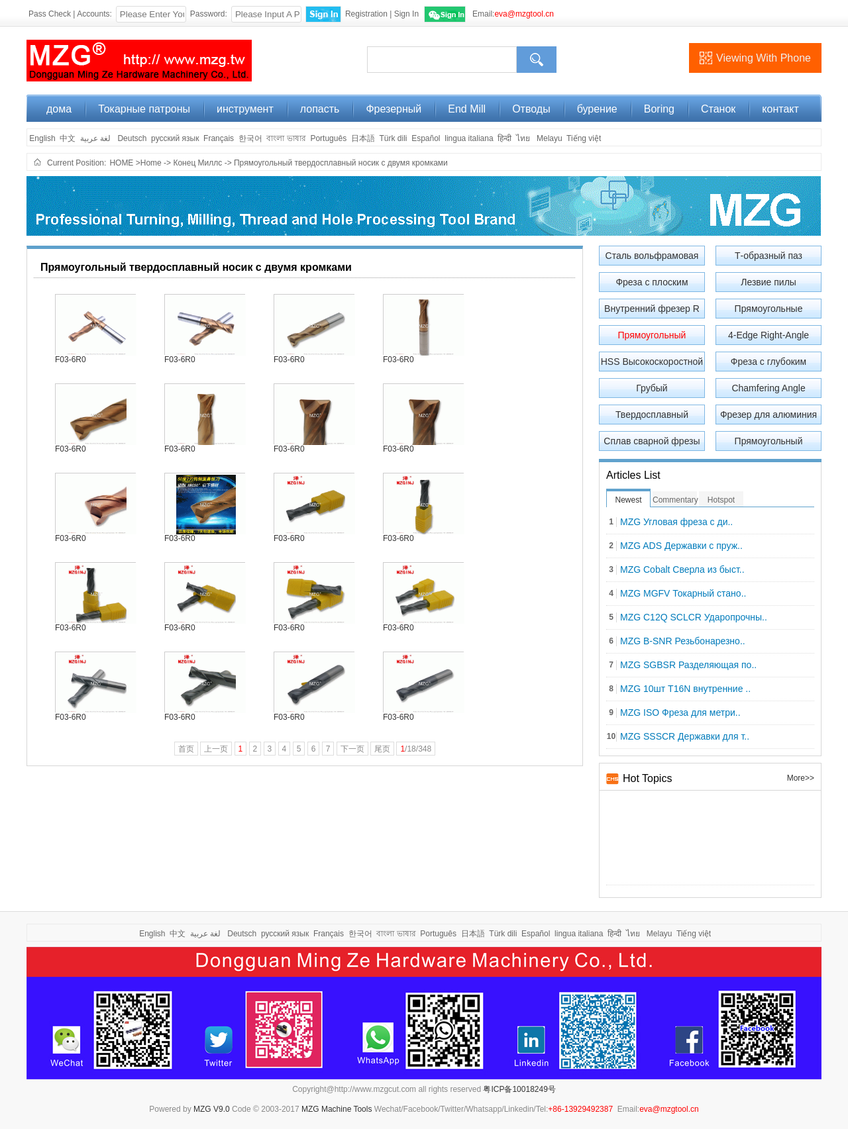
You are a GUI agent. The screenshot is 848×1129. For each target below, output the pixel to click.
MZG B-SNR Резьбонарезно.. (682, 641)
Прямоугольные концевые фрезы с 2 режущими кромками (768, 311)
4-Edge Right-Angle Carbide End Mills (768, 337)
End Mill (467, 109)
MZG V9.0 (211, 1109)
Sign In (406, 14)
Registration (366, 14)
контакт (780, 109)
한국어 (250, 138)
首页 (186, 749)
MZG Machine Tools (336, 1109)
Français (218, 138)
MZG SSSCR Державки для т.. (684, 737)
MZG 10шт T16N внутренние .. (685, 689)
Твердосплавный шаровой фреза (651, 416)
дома (59, 109)
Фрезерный (393, 109)
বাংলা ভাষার (285, 138)
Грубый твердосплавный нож (651, 390)
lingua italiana (469, 138)
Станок (718, 109)
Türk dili (393, 138)
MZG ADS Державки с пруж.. (681, 546)
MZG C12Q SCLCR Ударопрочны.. (693, 617)
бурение (597, 109)
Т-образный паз (768, 255)
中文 (68, 138)
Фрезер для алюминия (768, 414)
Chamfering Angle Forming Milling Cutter (768, 390)
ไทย (523, 138)
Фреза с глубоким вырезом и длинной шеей (768, 363)
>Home (149, 163)
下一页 (352, 749)
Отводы (531, 109)
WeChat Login (445, 14)
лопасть (320, 109)
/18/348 (415, 749)
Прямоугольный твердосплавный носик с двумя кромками (341, 163)
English (41, 138)
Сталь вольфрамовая (652, 255)
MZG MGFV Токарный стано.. (683, 594)
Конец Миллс (198, 163)
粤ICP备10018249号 (519, 1089)
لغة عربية (96, 138)
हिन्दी (504, 138)
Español (425, 138)
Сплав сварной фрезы (652, 441)
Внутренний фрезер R (652, 308)
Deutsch (131, 138)
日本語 (363, 138)
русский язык (175, 138)
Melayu (549, 138)
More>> (800, 778)
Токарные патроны (144, 109)
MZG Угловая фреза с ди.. (676, 522)
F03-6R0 (70, 359)
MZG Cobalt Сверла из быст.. (682, 570)
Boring (659, 109)
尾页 (382, 749)
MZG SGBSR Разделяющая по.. (688, 665)
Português (328, 138)
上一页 (216, 749)
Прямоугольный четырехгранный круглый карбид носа (768, 443)
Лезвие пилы (768, 282)
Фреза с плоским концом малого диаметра (651, 284)
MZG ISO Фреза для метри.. (680, 713)
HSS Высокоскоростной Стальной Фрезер (652, 363)
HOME (121, 163)
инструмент (245, 109)
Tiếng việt (583, 138)
